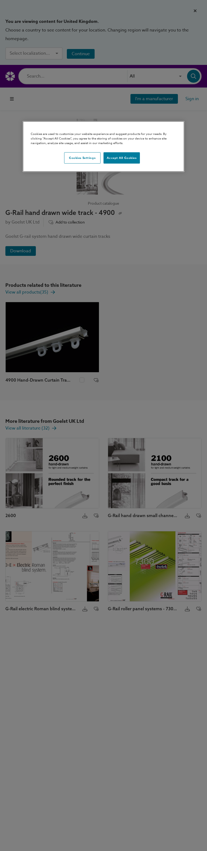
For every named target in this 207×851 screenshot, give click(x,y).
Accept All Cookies (121, 158)
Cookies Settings (82, 158)
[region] (103, 146)
